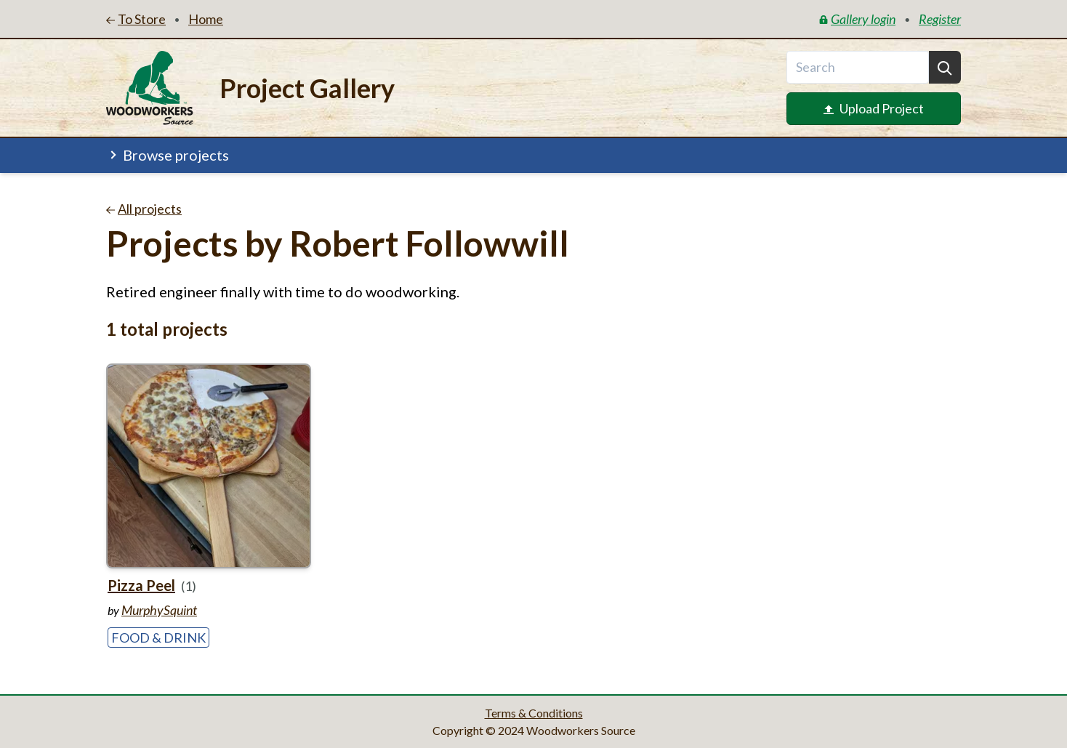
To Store (136, 19)
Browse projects (168, 155)
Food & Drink (158, 638)
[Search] (945, 67)
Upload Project (874, 108)
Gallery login (857, 19)
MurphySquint (159, 610)
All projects (144, 209)
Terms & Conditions (534, 713)
